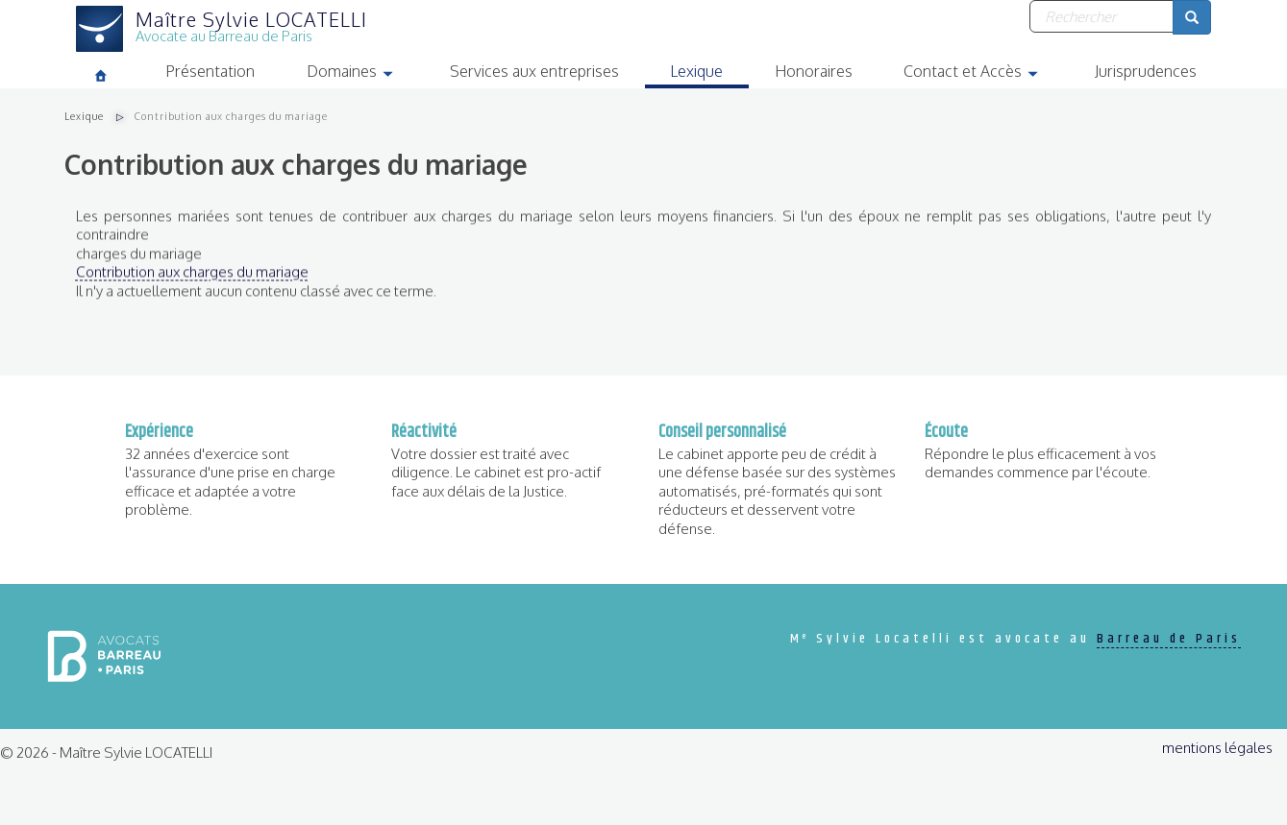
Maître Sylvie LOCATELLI (251, 19)
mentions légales (1217, 748)
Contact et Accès (986, 73)
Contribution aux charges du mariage (192, 279)
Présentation (210, 71)
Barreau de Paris (1169, 638)
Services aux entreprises (534, 71)
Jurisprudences (1146, 71)
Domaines (365, 73)
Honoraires (814, 71)
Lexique (696, 71)
